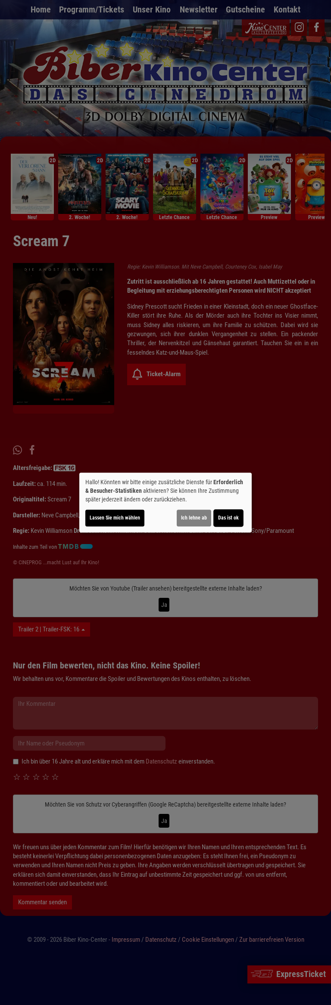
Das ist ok (228, 518)
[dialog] (165, 503)
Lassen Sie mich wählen (115, 518)
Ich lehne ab (194, 518)
